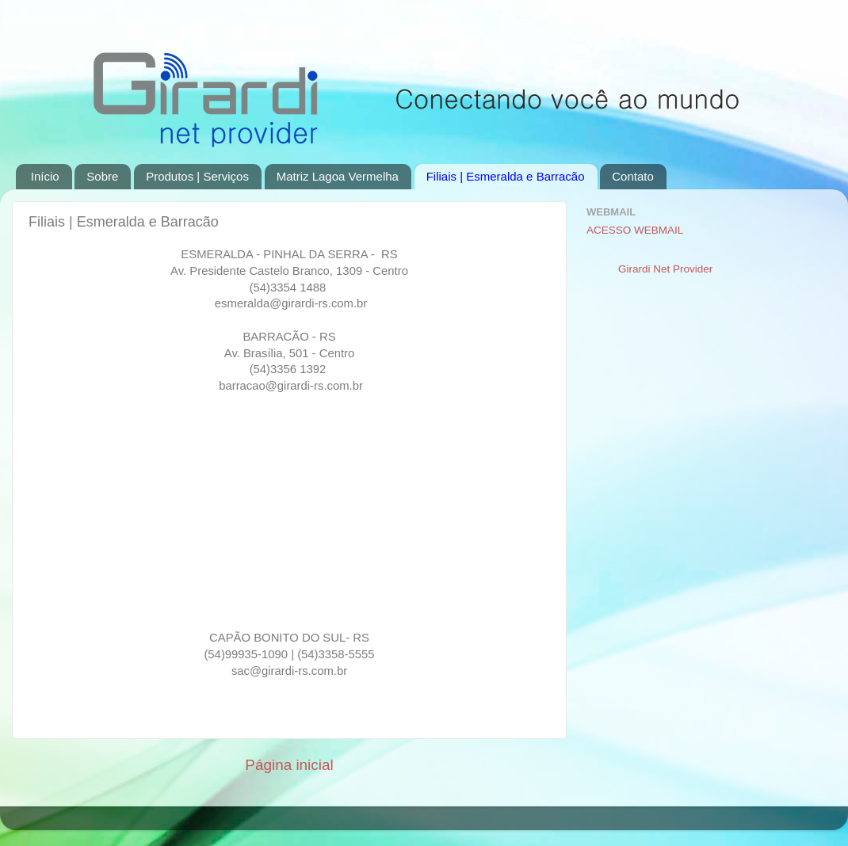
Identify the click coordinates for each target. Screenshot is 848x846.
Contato (633, 176)
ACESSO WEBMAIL (634, 230)
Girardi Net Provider (665, 269)
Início (45, 176)
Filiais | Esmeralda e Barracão (505, 176)
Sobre (102, 176)
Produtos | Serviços (197, 176)
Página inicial (289, 764)
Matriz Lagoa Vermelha (338, 176)
